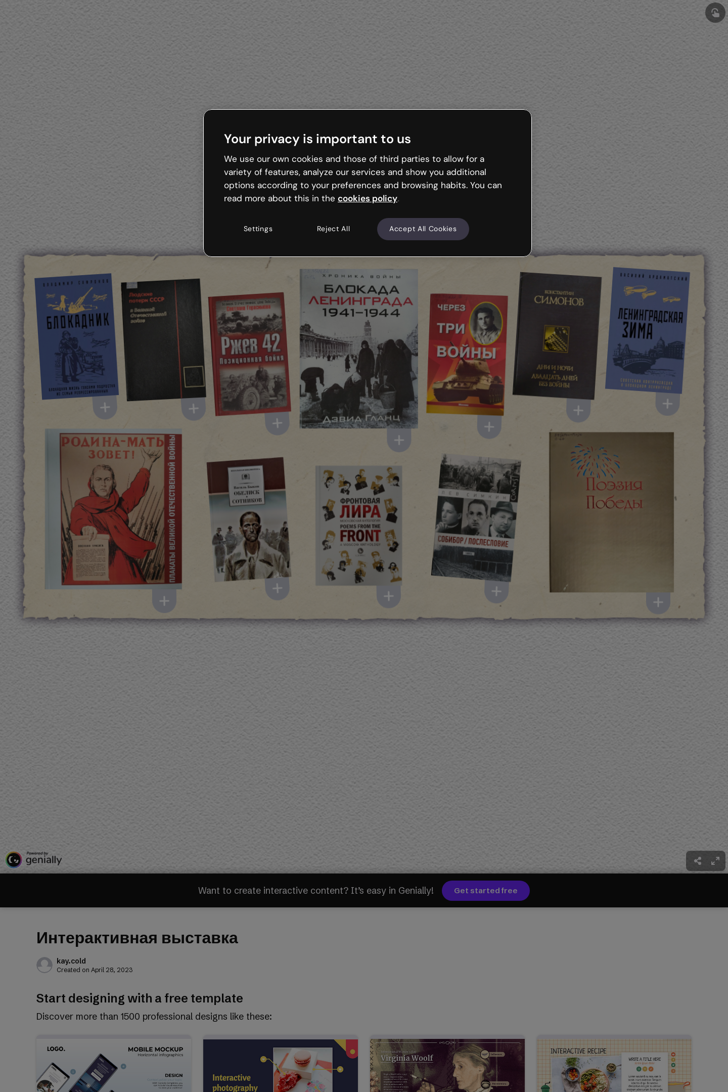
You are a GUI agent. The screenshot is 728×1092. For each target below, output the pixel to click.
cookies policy (367, 198)
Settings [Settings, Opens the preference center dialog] (258, 228)
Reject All (333, 228)
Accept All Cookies (423, 228)
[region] (367, 183)
